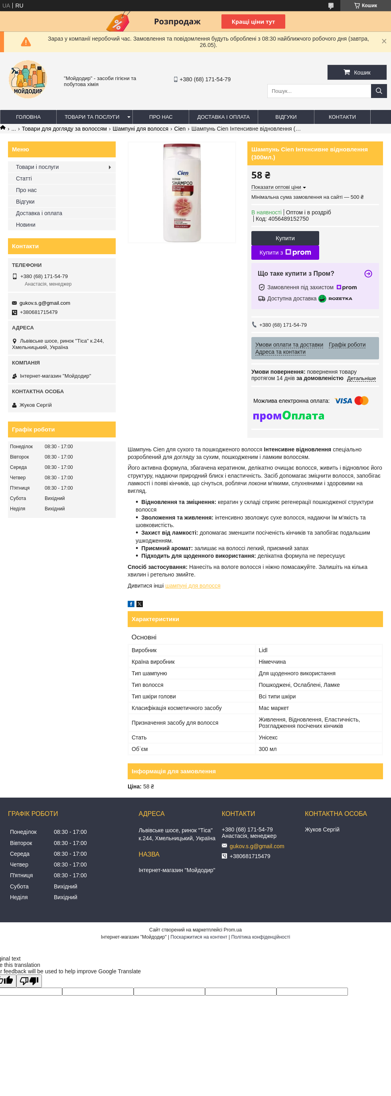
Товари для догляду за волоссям (64, 128)
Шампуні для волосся (140, 128)
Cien (180, 128)
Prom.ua (233, 930)
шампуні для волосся (192, 585)
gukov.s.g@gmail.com (45, 303)
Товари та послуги (92, 117)
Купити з (285, 252)
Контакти (342, 117)
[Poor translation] (29, 981)
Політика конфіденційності (260, 937)
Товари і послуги (37, 167)
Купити (285, 238)
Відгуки (285, 117)
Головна (28, 117)
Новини (26, 225)
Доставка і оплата (223, 117)
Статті (24, 178)
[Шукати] (379, 91)
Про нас (161, 117)
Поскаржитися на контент (198, 937)
